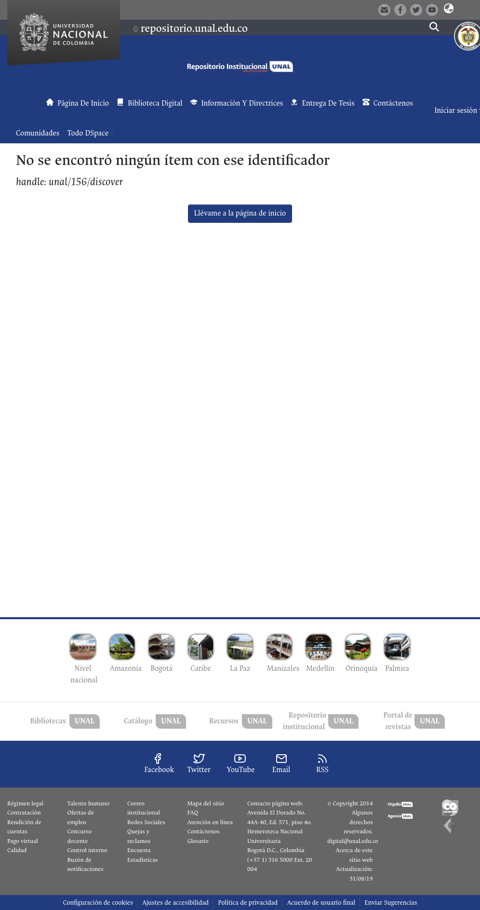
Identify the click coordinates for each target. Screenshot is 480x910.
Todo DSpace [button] (87, 133)
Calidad (17, 850)
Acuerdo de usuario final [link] (321, 902)
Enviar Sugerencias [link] (390, 902)
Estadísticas (142, 860)
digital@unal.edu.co (352, 841)
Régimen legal (25, 803)
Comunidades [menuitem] (37, 133)
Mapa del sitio (205, 803)
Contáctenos (203, 831)
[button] (448, 9)
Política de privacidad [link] (248, 902)
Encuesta (139, 850)
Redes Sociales (146, 822)
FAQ (193, 812)
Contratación (24, 812)
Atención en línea (210, 822)
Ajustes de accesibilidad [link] (175, 902)
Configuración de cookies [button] (98, 902)
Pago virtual (22, 841)
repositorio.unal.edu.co (194, 28)
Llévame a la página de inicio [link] (240, 213)
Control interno (87, 850)
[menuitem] (90, 133)
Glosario (198, 841)
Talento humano (88, 803)
